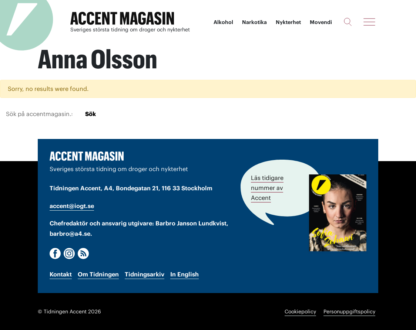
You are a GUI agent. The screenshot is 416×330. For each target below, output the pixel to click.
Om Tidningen (98, 274)
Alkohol (223, 22)
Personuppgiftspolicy (349, 311)
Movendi (321, 22)
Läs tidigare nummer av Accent (267, 187)
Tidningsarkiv (144, 274)
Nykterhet (288, 22)
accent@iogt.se (72, 206)
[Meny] (369, 22)
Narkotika (254, 22)
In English (184, 274)
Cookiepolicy (300, 311)
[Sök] (348, 21)
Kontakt (61, 274)
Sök (90, 114)
